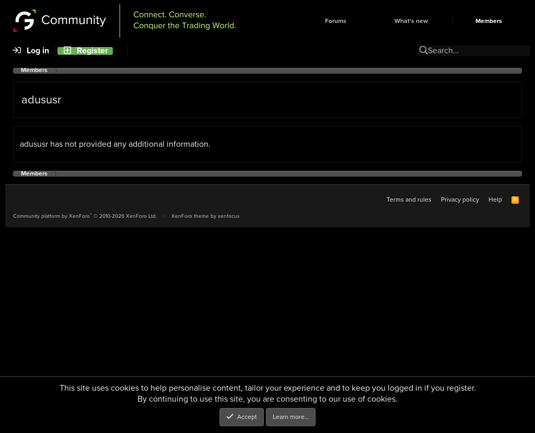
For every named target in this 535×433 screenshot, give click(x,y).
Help (495, 199)
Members (488, 21)
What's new (411, 21)
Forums (335, 21)
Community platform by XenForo (85, 216)
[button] (364, 21)
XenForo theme (190, 216)
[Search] (120, 50)
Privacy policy (460, 199)
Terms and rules (409, 199)
